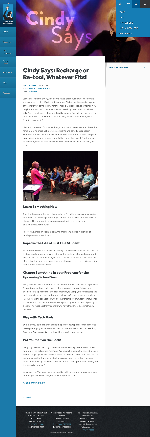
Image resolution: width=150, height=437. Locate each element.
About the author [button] (118, 67)
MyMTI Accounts (120, 4)
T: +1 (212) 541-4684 (36, 424)
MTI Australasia (129, 28)
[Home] (8, 13)
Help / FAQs (7, 72)
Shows (5, 31)
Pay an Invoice (124, 34)
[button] (128, 4)
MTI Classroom (7, 52)
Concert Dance (6, 62)
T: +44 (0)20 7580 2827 (62, 424)
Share (28, 397)
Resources (7, 42)
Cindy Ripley (30, 85)
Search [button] (136, 4)
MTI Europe (126, 22)
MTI (122, 17)
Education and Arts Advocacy (37, 88)
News (5, 82)
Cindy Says (32, 91)
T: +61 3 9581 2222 (87, 430)
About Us (6, 93)
